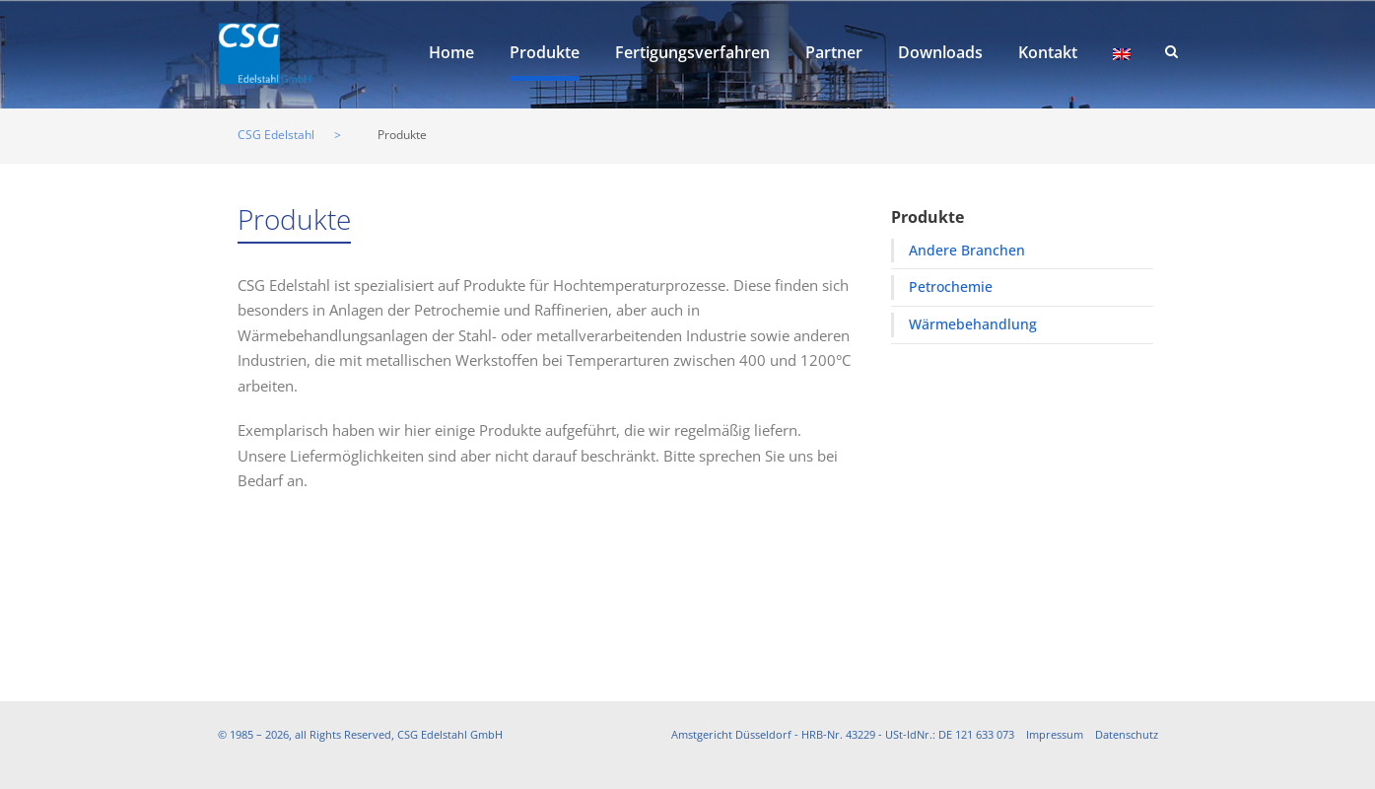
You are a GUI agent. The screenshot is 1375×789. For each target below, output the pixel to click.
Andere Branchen (967, 250)
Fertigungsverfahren (692, 52)
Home (451, 52)
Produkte (545, 52)
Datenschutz (1126, 734)
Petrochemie (951, 286)
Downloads (940, 52)
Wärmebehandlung (973, 324)
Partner (833, 52)
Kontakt (1047, 52)
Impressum (1054, 734)
